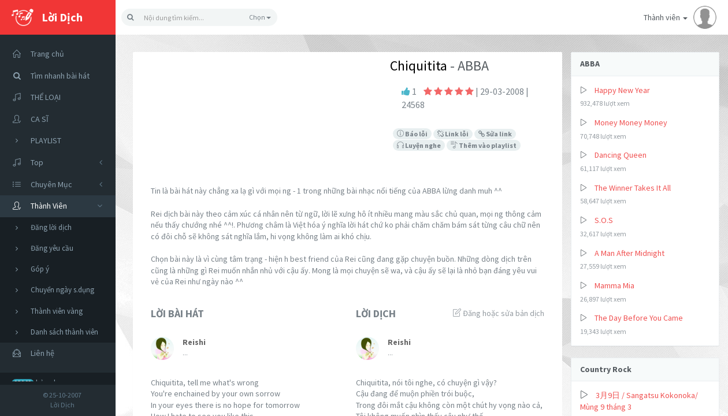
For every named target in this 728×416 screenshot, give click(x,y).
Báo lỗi (412, 133)
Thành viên (680, 17)
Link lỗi (453, 133)
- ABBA (468, 66)
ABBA (590, 63)
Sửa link (495, 133)
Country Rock (606, 369)
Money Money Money (631, 122)
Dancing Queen (621, 155)
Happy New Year (622, 90)
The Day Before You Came (639, 318)
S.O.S (604, 220)
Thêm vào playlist (484, 145)
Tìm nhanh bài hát (48, 76)
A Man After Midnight (629, 253)
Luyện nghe (419, 145)
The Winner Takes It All (633, 188)
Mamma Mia (614, 285)
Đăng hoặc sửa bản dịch (498, 313)
